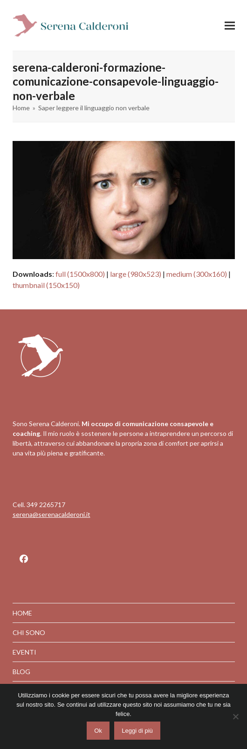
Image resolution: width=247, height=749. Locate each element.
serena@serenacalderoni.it (51, 514)
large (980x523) (135, 273)
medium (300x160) (196, 273)
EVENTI (24, 652)
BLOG (21, 671)
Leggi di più (137, 730)
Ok (98, 730)
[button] (230, 25)
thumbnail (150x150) (46, 285)
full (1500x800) (80, 273)
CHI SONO (29, 632)
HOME (22, 613)
